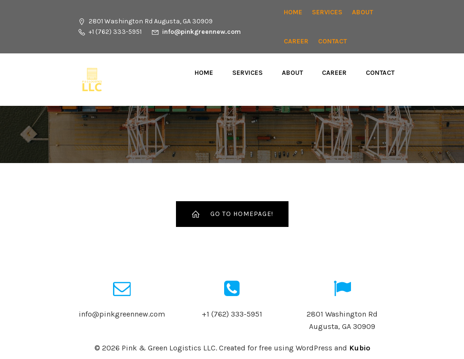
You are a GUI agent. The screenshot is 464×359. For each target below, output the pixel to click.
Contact (332, 41)
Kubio (359, 347)
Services (327, 12)
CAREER (296, 41)
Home (293, 12)
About (362, 12)
